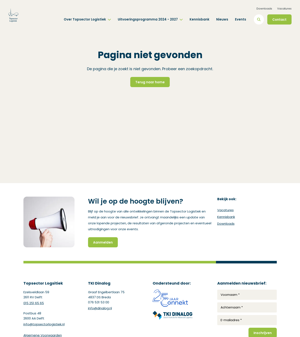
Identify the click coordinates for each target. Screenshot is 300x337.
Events (240, 19)
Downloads (264, 9)
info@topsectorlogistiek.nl (44, 324)
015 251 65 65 (33, 303)
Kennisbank (199, 19)
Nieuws (222, 19)
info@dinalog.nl (100, 308)
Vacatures (284, 9)
